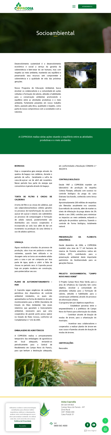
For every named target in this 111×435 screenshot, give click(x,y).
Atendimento (87, 6)
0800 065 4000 (60, 425)
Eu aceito (22, 426)
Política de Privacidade (22, 421)
